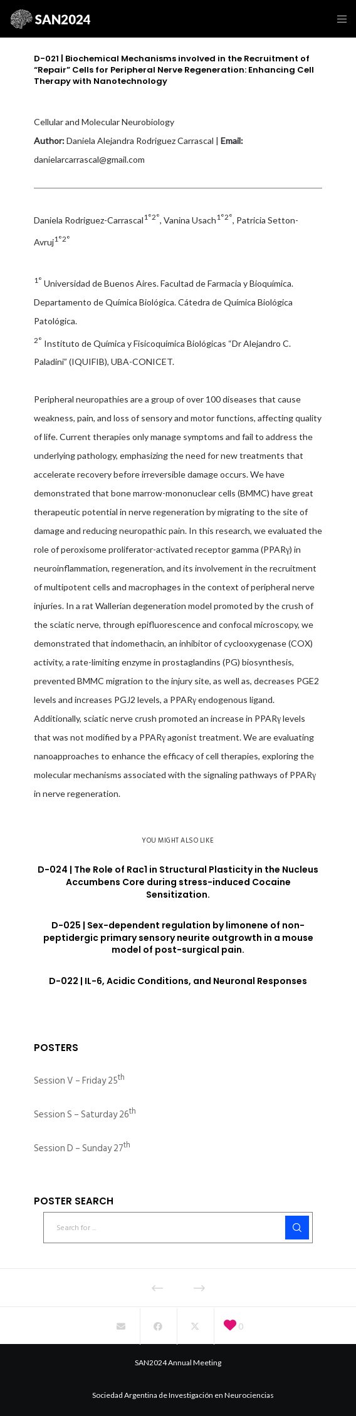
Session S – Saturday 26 (85, 1114)
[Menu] (338, 19)
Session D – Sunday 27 (82, 1148)
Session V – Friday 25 (79, 1081)
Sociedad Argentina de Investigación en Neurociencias (183, 1395)
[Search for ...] (178, 1227)
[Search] (297, 1227)
